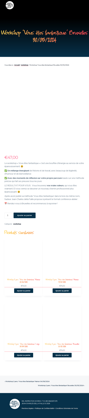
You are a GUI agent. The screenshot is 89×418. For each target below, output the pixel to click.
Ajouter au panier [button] (23, 291)
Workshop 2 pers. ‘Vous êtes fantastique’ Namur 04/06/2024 (27, 381)
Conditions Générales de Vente (67, 408)
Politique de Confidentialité (44, 408)
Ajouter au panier (24, 215)
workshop (24, 65)
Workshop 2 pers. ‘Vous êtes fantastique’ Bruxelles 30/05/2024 (61, 385)
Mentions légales (27, 408)
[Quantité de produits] (8, 215)
